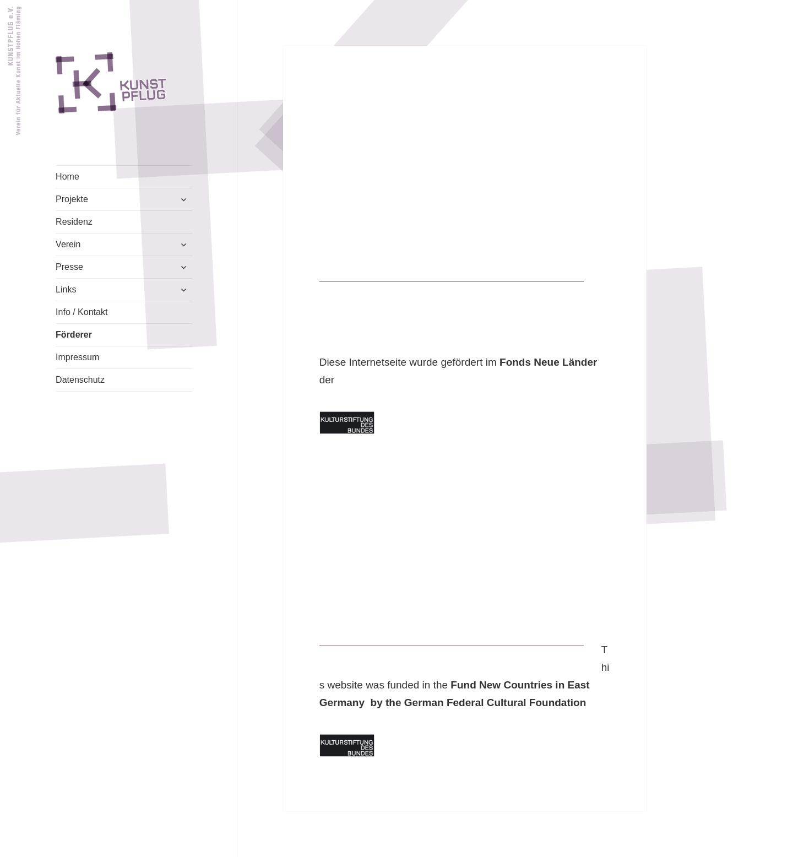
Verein (68, 244)
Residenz (74, 221)
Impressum (77, 357)
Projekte (72, 199)
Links (66, 289)
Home (67, 176)
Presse (69, 267)
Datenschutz (80, 379)
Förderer (74, 334)
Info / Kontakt (81, 312)
